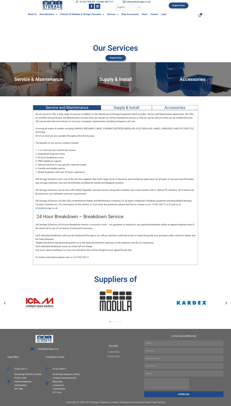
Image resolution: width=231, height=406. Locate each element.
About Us (32, 14)
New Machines (48, 14)
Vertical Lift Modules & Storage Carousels (82, 14)
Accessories (192, 79)
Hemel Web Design (154, 402)
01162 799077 (59, 369)
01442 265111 (159, 204)
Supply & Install (115, 79)
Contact (154, 14)
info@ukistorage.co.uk (46, 208)
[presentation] (166, 384)
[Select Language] (129, 7)
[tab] (67, 107)
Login (163, 14)
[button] (5, 303)
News (144, 14)
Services (112, 14)
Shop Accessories (130, 14)
